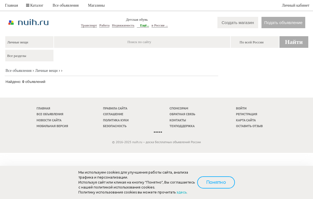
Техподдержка (182, 126)
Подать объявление (283, 22)
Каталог (34, 5)
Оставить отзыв (249, 126)
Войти (241, 108)
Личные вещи (46, 71)
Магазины (96, 5)
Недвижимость (123, 25)
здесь (181, 192)
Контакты (178, 120)
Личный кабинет (295, 5)
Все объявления (66, 5)
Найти (294, 41)
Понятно (216, 182)
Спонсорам (179, 108)
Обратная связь (182, 114)
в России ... (160, 25)
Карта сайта (246, 120)
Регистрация (246, 114)
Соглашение (113, 114)
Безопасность (115, 126)
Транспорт (89, 25)
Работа (104, 25)
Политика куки (116, 120)
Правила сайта (115, 108)
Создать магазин (238, 22)
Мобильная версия (52, 126)
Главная (11, 5)
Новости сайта (49, 120)
